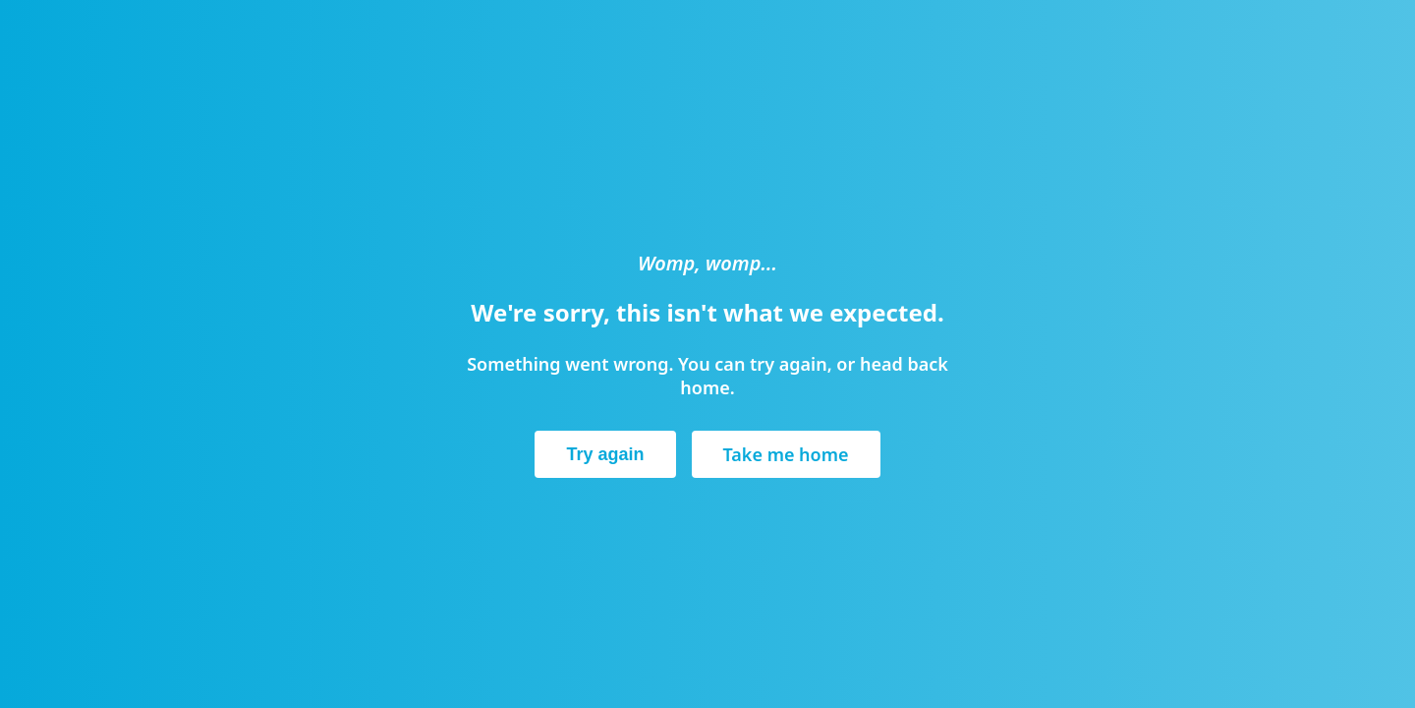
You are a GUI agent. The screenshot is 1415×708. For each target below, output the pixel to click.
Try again (605, 454)
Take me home (786, 454)
